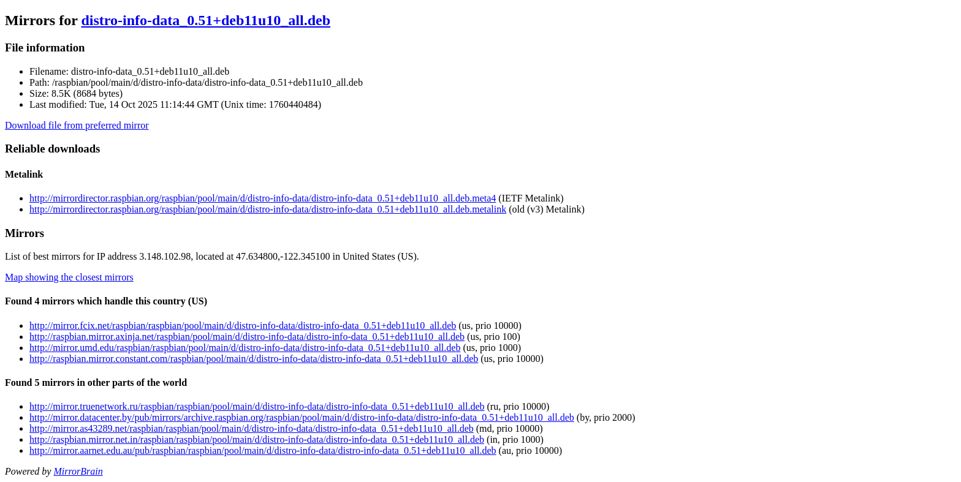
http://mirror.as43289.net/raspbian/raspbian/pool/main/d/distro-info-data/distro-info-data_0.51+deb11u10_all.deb (251, 428)
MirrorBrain (77, 471)
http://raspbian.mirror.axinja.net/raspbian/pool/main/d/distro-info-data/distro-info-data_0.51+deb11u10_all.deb (247, 336)
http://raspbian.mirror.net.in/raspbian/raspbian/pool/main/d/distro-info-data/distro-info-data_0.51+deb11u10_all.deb (256, 439)
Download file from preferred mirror (77, 125)
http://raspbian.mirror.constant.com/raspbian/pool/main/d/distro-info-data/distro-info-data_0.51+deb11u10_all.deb (253, 358)
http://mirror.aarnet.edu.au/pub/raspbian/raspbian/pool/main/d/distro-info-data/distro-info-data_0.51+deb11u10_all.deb (262, 450)
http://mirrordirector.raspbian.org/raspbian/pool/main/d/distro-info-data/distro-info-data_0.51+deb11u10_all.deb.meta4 (262, 198)
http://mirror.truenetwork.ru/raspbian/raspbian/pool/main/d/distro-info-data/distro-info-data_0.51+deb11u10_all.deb (256, 406)
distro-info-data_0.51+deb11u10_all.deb (205, 20)
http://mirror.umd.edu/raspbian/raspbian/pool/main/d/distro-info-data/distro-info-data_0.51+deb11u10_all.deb (244, 347)
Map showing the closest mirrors (69, 277)
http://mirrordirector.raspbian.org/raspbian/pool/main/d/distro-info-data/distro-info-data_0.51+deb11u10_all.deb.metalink (267, 209)
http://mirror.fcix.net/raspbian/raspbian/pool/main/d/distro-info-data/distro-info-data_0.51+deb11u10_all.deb (242, 325)
